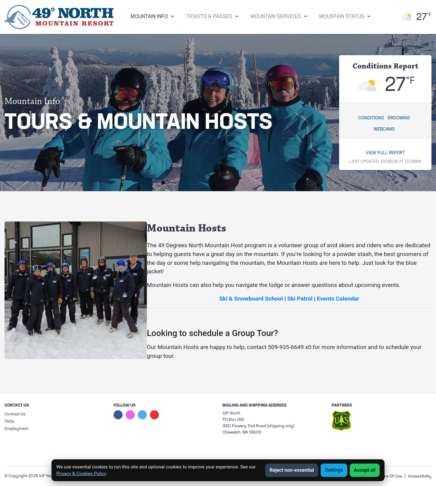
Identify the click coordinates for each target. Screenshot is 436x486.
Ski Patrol (300, 298)
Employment (16, 429)
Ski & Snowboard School (251, 298)
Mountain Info (149, 17)
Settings (334, 470)
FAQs (9, 421)
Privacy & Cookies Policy (81, 473)
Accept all (364, 470)
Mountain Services (275, 17)
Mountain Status (341, 17)
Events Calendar (338, 298)
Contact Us (15, 414)
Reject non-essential (291, 470)
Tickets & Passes (209, 17)
